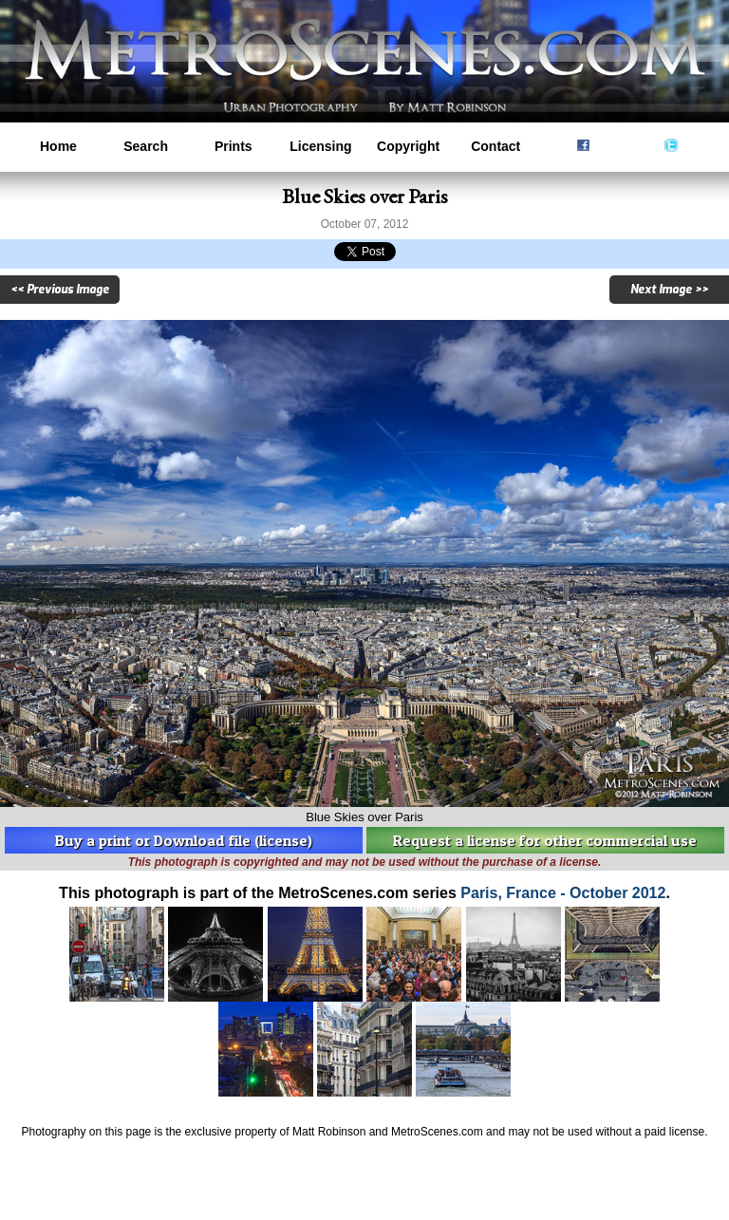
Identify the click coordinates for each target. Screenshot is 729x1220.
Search (145, 146)
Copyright (408, 146)
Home (58, 146)
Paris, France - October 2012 (562, 893)
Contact (495, 146)
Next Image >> (669, 289)
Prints (233, 146)
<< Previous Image (59, 289)
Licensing (320, 146)
